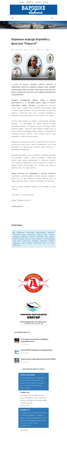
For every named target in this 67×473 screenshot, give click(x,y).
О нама (21, 2)
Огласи (45, 2)
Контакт (38, 2)
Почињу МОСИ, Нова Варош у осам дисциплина (36, 350)
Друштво (41, 49)
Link (48, 49)
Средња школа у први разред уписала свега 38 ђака (38, 359)
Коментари (26, 344)
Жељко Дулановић (29, 49)
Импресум (29, 2)
